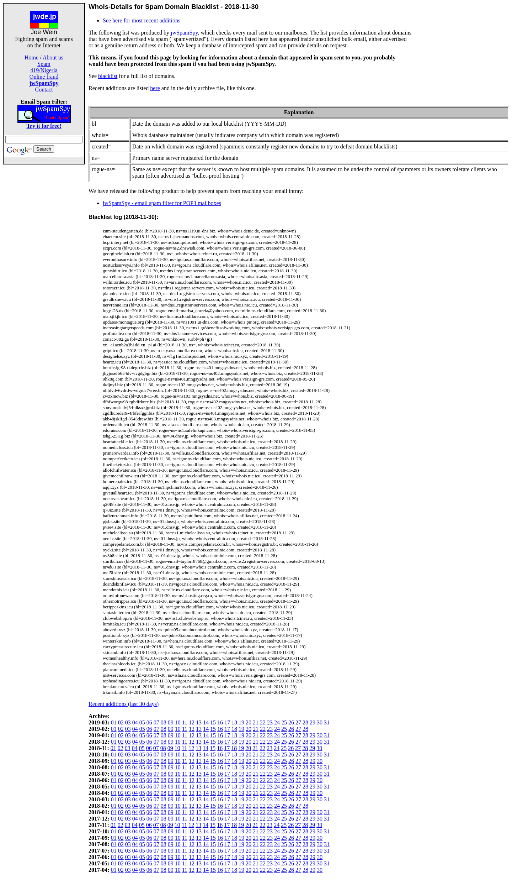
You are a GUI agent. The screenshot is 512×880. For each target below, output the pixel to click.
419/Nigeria (43, 70)
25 (284, 722)
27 (298, 722)
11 (184, 722)
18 (234, 722)
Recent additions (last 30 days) (124, 704)
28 (305, 722)
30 (319, 722)
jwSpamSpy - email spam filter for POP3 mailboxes (162, 203)
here (155, 88)
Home (31, 57)
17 (227, 722)
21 (255, 722)
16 (220, 722)
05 (142, 722)
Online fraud (44, 77)
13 (199, 722)
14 (206, 722)
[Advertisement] (44, 271)
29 (312, 722)
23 (270, 722)
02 (121, 722)
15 (213, 722)
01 (114, 722)
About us (53, 57)
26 (291, 722)
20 (248, 722)
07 (156, 722)
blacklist (107, 76)
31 (327, 722)
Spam (43, 64)
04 (135, 722)
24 (277, 722)
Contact (44, 90)
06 (149, 722)
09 (171, 722)
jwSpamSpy (184, 33)
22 (263, 722)
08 (163, 722)
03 (128, 722)
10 (178, 722)
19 (241, 722)
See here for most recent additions (141, 20)
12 (191, 722)
